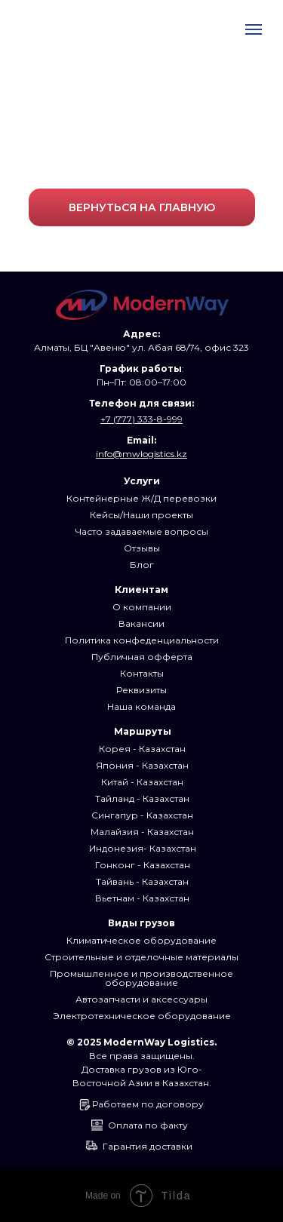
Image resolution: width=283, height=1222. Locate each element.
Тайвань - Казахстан (142, 881)
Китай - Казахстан (142, 782)
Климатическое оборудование (141, 940)
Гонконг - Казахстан (142, 864)
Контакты (142, 673)
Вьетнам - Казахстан (142, 898)
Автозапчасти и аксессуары (141, 999)
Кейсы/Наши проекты (141, 514)
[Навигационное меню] (253, 29)
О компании (141, 607)
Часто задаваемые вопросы (141, 531)
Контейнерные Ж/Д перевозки (141, 498)
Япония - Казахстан (142, 765)
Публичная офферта (141, 656)
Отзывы (142, 548)
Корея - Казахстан (142, 748)
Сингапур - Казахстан (142, 815)
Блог (142, 564)
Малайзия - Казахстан (142, 831)
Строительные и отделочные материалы (141, 957)
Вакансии (141, 623)
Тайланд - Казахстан (142, 798)
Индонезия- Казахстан (142, 848)
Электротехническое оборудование (142, 1015)
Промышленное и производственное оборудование (141, 978)
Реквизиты (141, 689)
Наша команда (141, 706)
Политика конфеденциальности (142, 640)
